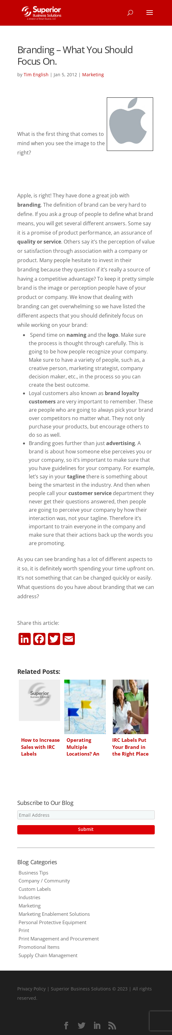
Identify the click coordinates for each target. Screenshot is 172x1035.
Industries (29, 897)
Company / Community (44, 880)
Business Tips (33, 872)
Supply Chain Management (48, 955)
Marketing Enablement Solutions (54, 914)
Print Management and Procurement (59, 938)
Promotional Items (39, 947)
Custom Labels (35, 889)
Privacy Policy (31, 989)
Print (24, 930)
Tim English (36, 74)
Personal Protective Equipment (52, 922)
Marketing (93, 74)
